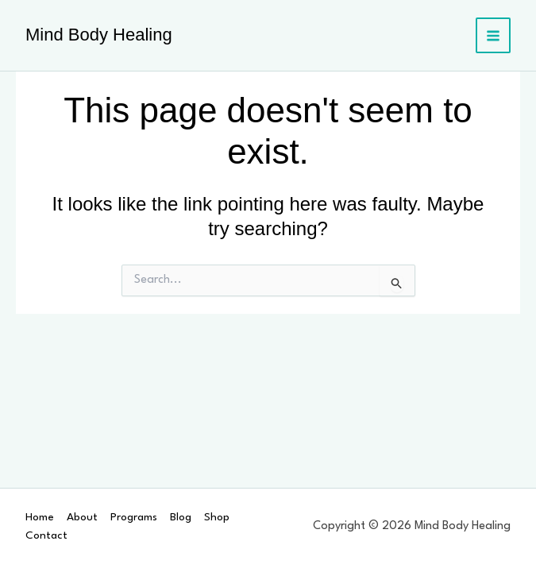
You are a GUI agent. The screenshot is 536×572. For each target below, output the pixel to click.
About (82, 517)
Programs (133, 517)
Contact (46, 535)
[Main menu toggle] (493, 35)
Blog (180, 517)
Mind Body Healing (98, 34)
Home (39, 517)
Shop (216, 517)
